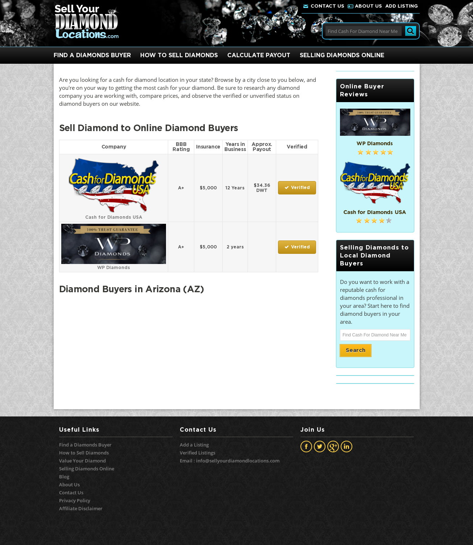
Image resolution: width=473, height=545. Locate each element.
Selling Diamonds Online (86, 468)
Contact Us (327, 6)
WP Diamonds (113, 265)
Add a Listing (194, 444)
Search (355, 350)
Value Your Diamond (82, 460)
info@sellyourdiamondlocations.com (237, 460)
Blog (64, 476)
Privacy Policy (74, 500)
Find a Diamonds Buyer (85, 444)
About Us (368, 6)
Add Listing (401, 6)
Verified (297, 187)
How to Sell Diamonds (84, 452)
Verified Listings (197, 452)
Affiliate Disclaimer (81, 508)
